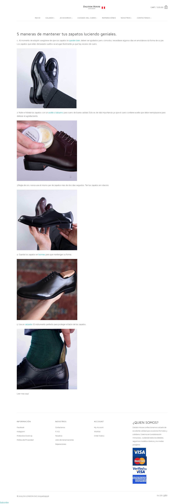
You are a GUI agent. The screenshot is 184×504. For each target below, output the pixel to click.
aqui (27, 394)
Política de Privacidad (25, 440)
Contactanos (143, 18)
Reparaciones (60, 444)
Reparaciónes (109, 18)
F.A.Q (57, 432)
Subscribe (4, 502)
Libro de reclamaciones (64, 440)
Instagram (21, 432)
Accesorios (65, 18)
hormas (42, 255)
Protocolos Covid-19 (24, 436)
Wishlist (97, 432)
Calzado (49, 18)
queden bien (74, 40)
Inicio (37, 18)
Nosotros (126, 18)
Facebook (20, 427)
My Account (98, 427)
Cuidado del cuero (87, 18)
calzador (28, 324)
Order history (99, 436)
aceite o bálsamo (56, 113)
